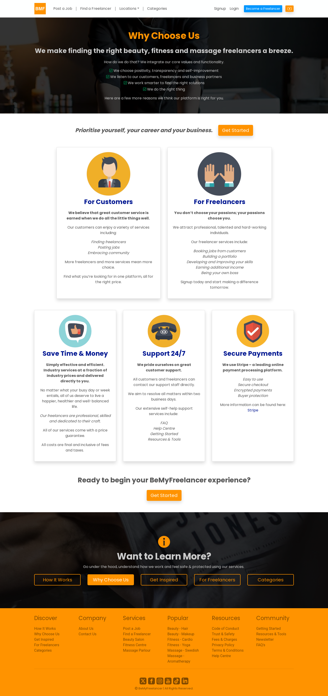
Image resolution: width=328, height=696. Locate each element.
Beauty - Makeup (180, 634)
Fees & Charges (224, 639)
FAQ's (260, 645)
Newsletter (265, 639)
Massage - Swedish (183, 650)
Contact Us (88, 634)
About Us (86, 628)
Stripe (253, 410)
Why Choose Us (111, 580)
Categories (157, 9)
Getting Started (268, 628)
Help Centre (221, 656)
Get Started (235, 130)
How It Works (57, 580)
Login (234, 8)
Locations (127, 9)
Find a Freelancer (95, 9)
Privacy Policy (223, 645)
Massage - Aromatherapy (178, 658)
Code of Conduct (225, 628)
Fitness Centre (134, 645)
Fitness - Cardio (180, 639)
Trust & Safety (223, 634)
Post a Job (62, 9)
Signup (220, 8)
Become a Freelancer (263, 8)
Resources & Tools (271, 634)
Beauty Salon (133, 639)
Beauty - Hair (177, 628)
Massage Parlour (137, 650)
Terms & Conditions (228, 650)
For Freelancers (217, 580)
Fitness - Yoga (178, 645)
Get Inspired (164, 580)
